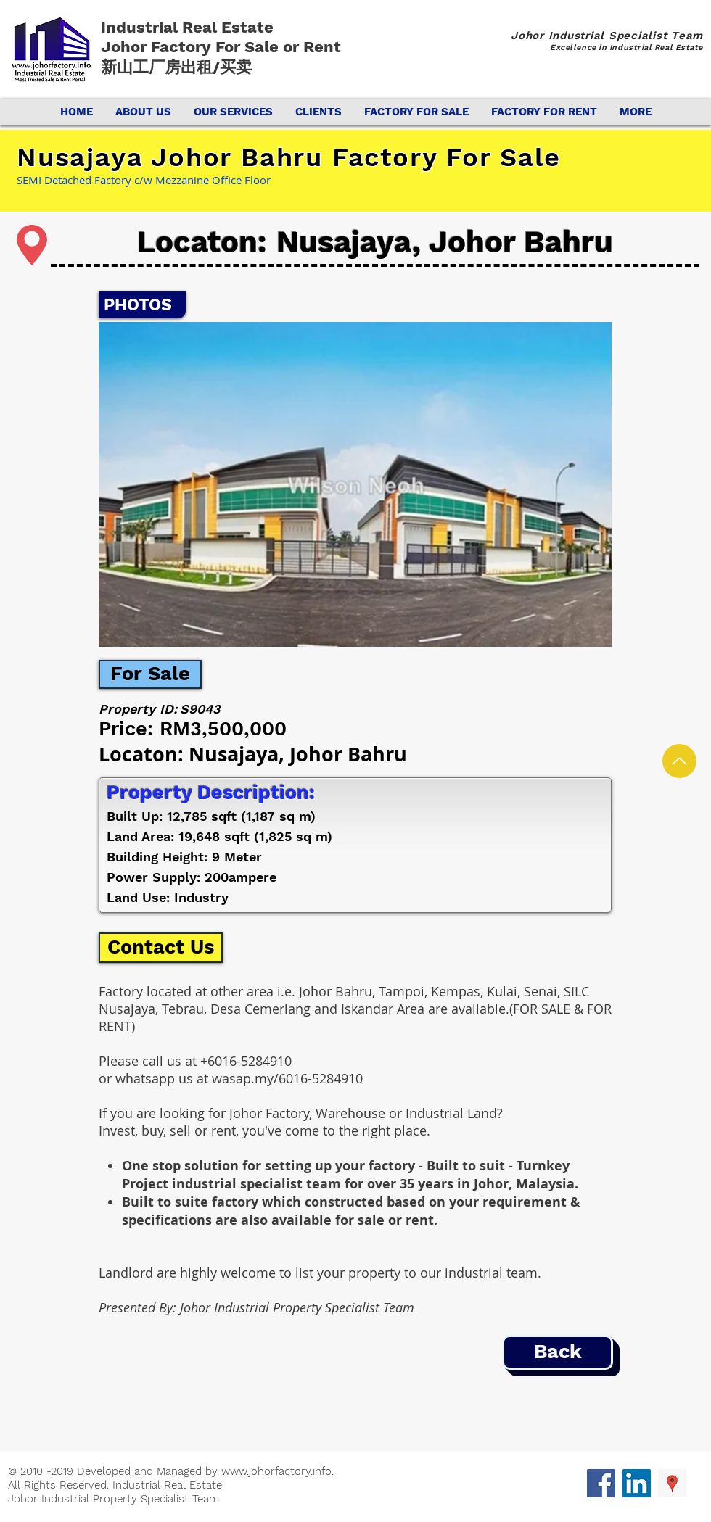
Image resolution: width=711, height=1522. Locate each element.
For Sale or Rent (280, 47)
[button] (355, 484)
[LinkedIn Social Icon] (636, 1483)
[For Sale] (150, 674)
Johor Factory (158, 47)
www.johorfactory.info (276, 1471)
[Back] (557, 1352)
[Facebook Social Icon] (601, 1483)
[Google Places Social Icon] (672, 1483)
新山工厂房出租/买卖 (176, 67)
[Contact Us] (161, 947)
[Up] (679, 761)
